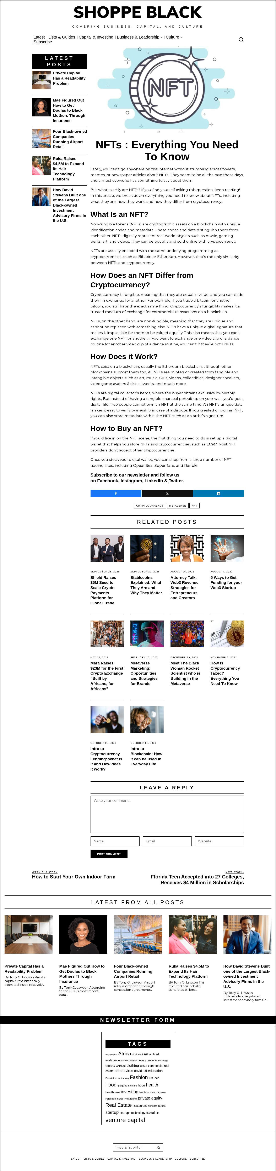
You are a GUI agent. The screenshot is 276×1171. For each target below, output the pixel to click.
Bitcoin (144, 256)
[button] (159, 1145)
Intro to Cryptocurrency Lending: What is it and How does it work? (106, 756)
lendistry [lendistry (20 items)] (144, 1090)
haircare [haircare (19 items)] (132, 1083)
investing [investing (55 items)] (130, 1089)
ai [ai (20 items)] (133, 1052)
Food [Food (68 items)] (111, 1082)
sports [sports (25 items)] (162, 1103)
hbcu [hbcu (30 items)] (141, 1083)
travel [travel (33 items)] (150, 1110)
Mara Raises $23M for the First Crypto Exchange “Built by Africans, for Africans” (107, 674)
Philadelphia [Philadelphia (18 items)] (130, 1096)
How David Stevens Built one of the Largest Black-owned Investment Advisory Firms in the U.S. (69, 205)
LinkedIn (154, 478)
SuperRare (163, 463)
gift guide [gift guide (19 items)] (122, 1083)
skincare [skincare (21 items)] (152, 1103)
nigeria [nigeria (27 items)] (161, 1090)
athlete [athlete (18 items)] (124, 1058)
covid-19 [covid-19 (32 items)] (140, 1069)
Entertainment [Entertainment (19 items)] (112, 1076)
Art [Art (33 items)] (146, 1052)
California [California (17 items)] (110, 1063)
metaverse (177, 503)
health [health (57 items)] (152, 1082)
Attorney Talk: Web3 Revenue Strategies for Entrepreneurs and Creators (185, 585)
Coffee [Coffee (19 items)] (143, 1063)
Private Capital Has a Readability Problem (69, 78)
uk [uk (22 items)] (157, 1110)
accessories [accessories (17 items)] (111, 1052)
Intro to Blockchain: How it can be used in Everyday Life (146, 754)
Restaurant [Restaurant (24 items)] (140, 1103)
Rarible (189, 463)
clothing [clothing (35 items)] (133, 1063)
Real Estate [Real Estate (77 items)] (118, 1103)
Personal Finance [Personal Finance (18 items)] (114, 1096)
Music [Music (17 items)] (153, 1090)
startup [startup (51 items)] (112, 1110)
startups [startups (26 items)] (125, 1110)
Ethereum (166, 256)
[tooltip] (116, 491)
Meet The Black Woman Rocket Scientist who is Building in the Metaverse (185, 671)
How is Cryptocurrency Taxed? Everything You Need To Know (225, 671)
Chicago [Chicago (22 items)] (121, 1063)
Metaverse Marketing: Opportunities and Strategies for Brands (144, 671)
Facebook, (108, 478)
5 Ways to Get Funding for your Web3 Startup (226, 580)
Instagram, (132, 478)
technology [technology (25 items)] (138, 1110)
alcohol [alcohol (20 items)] (139, 1052)
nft (196, 503)
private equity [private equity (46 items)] (150, 1096)
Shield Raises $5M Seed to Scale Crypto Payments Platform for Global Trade (103, 588)
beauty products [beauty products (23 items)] (147, 1058)
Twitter (176, 478)
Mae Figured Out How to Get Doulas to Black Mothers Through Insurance (69, 110)
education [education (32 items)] (155, 1069)
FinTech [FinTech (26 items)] (154, 1075)
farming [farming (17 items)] (125, 1076)
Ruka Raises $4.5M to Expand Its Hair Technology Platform (68, 168)
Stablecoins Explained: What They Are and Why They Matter (146, 583)
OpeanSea (142, 463)
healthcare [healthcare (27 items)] (112, 1090)
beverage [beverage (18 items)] (163, 1058)
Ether (212, 442)
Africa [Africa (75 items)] (124, 1051)
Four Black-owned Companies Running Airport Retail (70, 139)
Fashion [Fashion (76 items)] (139, 1075)
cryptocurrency (207, 201)
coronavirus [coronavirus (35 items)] (124, 1069)
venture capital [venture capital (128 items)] (125, 1117)
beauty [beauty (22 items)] (133, 1058)
